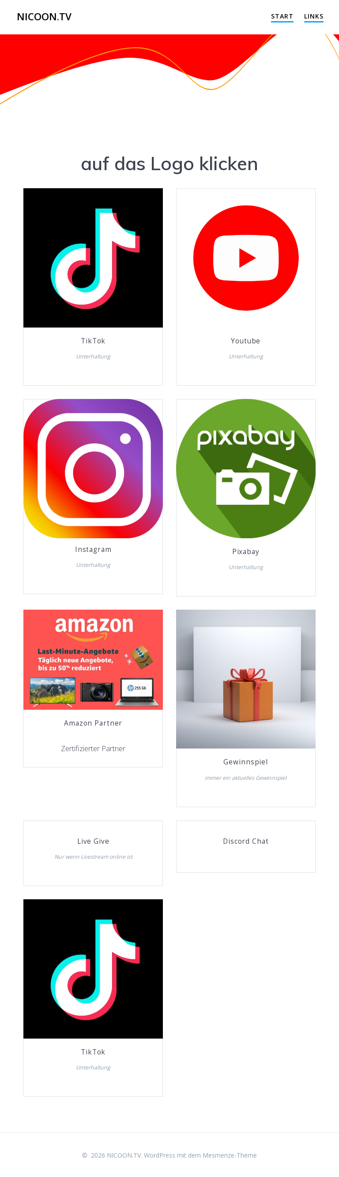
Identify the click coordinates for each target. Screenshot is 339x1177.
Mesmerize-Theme (230, 1155)
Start (282, 16)
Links (314, 16)
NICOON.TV (44, 17)
